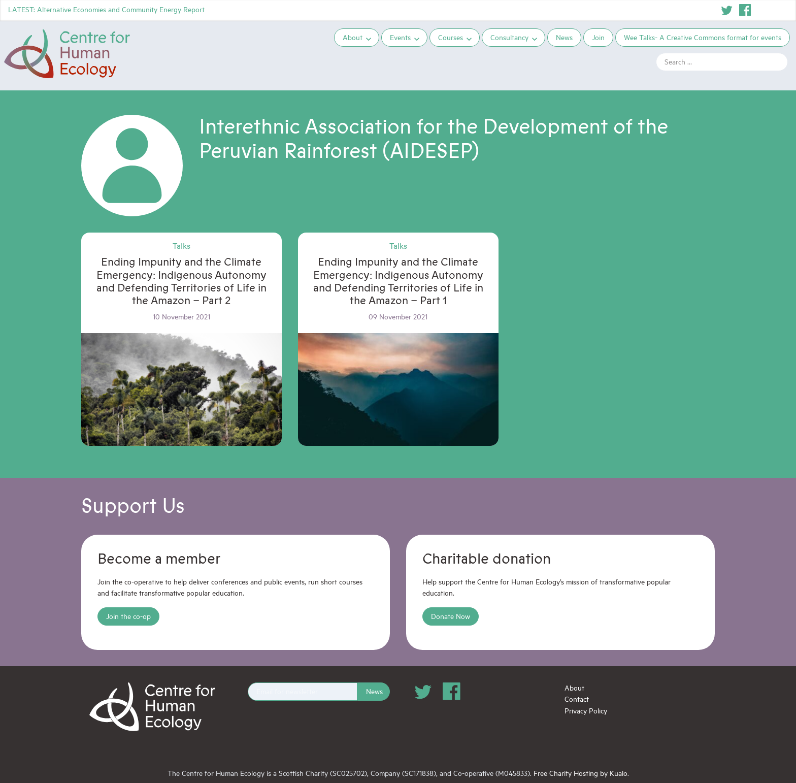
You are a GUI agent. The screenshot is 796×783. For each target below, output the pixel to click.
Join (598, 37)
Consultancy (509, 37)
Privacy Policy (586, 710)
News (564, 37)
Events (400, 37)
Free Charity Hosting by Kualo (580, 773)
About (352, 37)
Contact (577, 699)
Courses (450, 37)
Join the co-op (128, 616)
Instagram (763, 10)
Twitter (727, 10)
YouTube (782, 10)
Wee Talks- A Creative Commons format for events (702, 37)
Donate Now (450, 616)
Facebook (745, 10)
